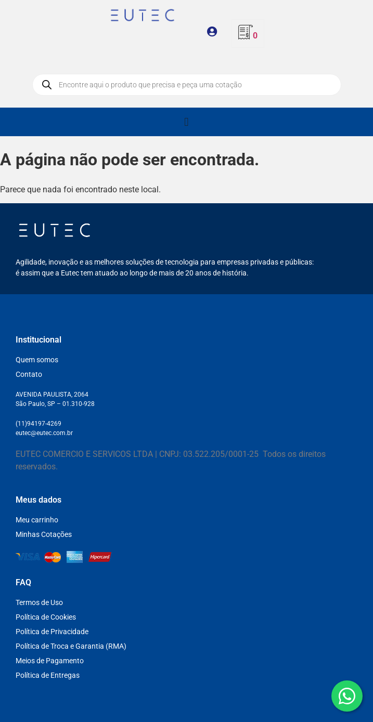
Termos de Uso (39, 602)
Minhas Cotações (44, 534)
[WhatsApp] (347, 696)
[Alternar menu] (186, 122)
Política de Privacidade (52, 631)
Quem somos (37, 360)
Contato (29, 374)
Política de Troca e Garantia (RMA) (71, 646)
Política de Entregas (48, 675)
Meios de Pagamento (50, 661)
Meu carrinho (37, 520)
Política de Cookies (46, 617)
